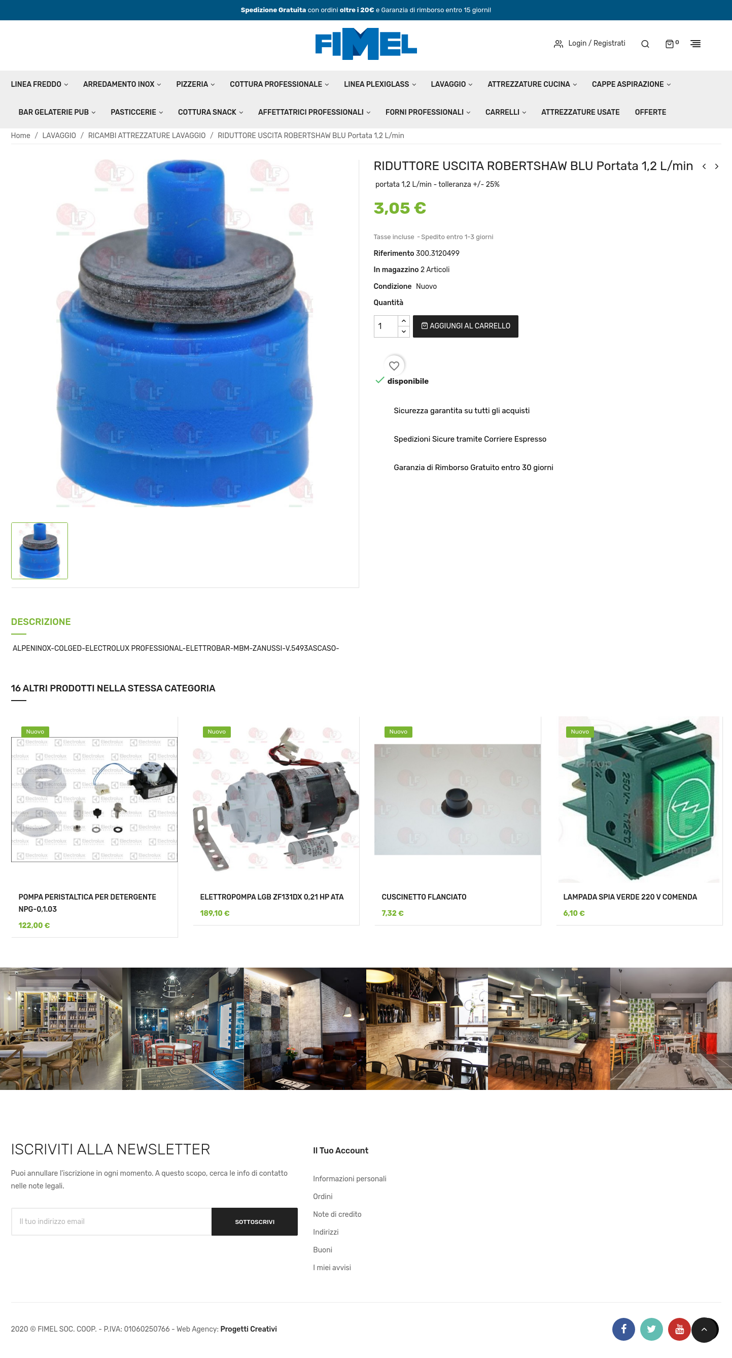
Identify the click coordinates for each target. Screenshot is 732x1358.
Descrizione (41, 622)
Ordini (322, 1197)
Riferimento (394, 253)
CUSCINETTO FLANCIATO (424, 897)
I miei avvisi (332, 1268)
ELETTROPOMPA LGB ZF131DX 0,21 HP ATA (272, 897)
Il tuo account (340, 1150)
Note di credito (337, 1214)
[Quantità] (386, 326)
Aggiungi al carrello (465, 326)
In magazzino (396, 270)
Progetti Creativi (248, 1329)
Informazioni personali (350, 1179)
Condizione (393, 286)
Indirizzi (325, 1232)
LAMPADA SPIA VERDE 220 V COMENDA (631, 897)
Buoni (322, 1250)
